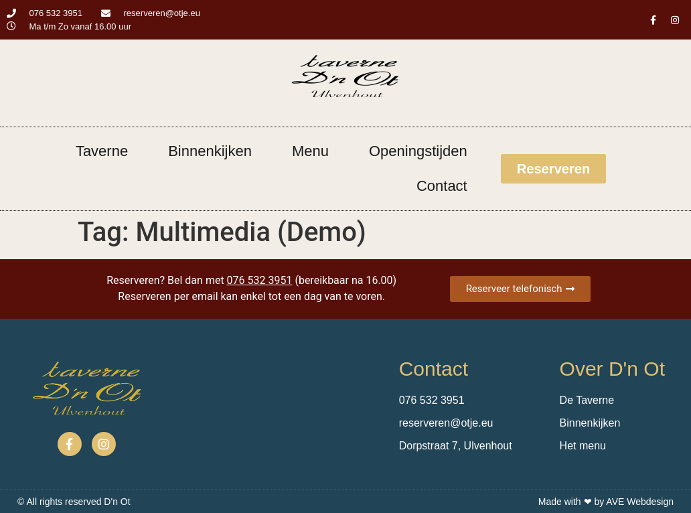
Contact (441, 185)
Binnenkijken (210, 151)
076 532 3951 (260, 280)
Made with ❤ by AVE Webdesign (606, 501)
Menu (310, 151)
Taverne (102, 151)
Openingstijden (418, 151)
